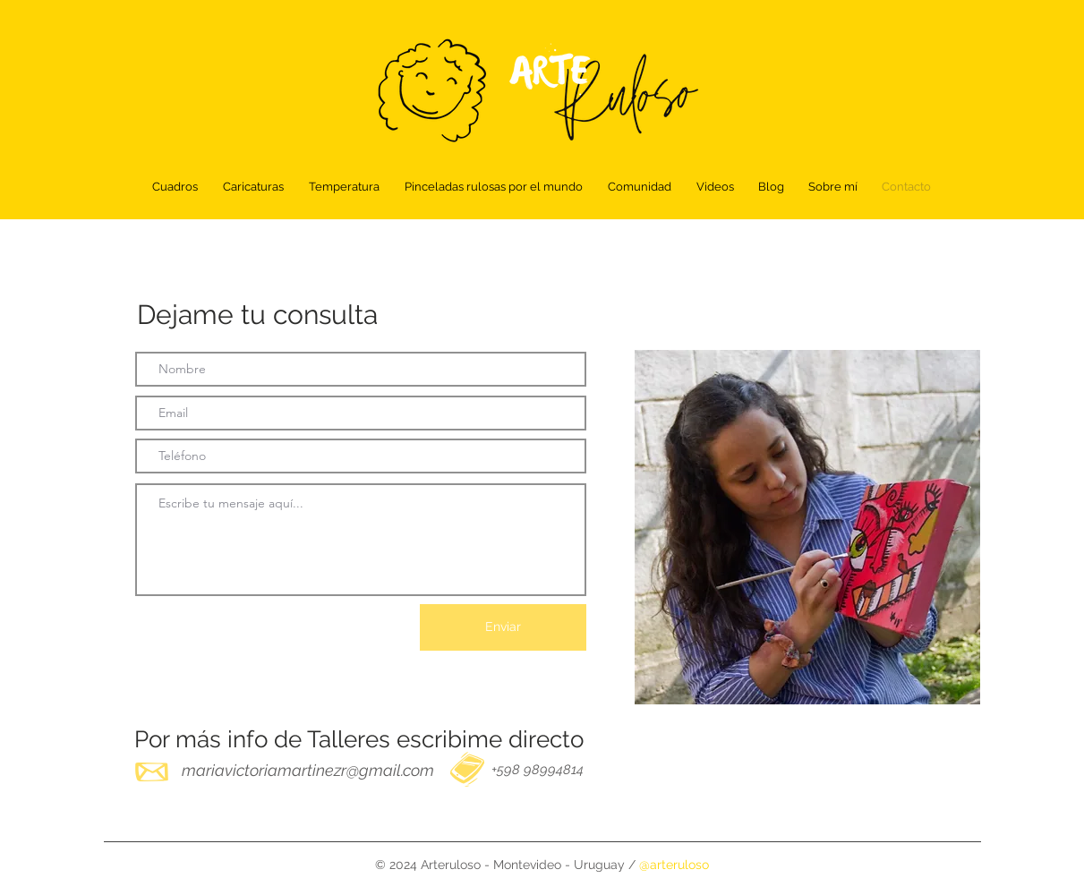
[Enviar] (503, 627)
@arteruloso (674, 864)
